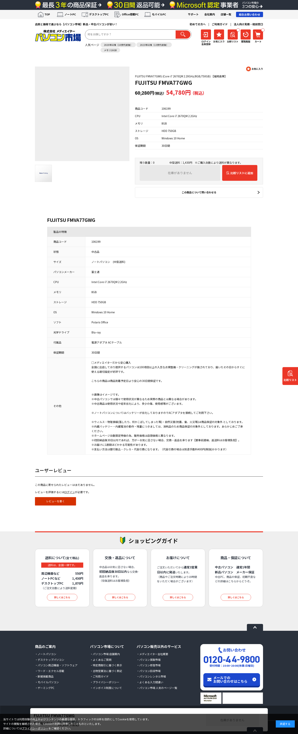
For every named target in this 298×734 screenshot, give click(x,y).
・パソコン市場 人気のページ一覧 (157, 688)
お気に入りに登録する (254, 69)
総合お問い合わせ (249, 14)
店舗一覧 (226, 14)
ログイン (69, 492)
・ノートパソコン (45, 654)
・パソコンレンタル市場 (151, 676)
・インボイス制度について (106, 688)
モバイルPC (159, 14)
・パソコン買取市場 (149, 660)
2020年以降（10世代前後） (118, 44)
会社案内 (209, 14)
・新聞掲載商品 (44, 676)
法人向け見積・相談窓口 (248, 24)
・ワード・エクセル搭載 (49, 671)
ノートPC (70, 14)
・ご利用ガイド (99, 676)
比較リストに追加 (241, 173)
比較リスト (290, 380)
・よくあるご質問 (100, 660)
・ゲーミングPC (44, 688)
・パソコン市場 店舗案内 (105, 654)
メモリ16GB (110, 50)
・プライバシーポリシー (104, 682)
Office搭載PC (130, 14)
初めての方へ (198, 24)
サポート (193, 14)
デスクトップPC (99, 14)
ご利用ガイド (220, 24)
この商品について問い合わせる (199, 192)
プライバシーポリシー (35, 728)
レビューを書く (55, 501)
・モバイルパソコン (47, 682)
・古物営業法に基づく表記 (106, 671)
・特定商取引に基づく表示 (106, 665)
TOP (47, 14)
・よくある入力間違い (150, 682)
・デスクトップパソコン (49, 660)
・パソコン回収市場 (149, 671)
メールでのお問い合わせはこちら (230, 679)
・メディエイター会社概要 (152, 654)
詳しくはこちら (62, 597)
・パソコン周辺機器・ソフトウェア (56, 665)
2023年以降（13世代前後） (154, 44)
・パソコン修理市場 (149, 665)
